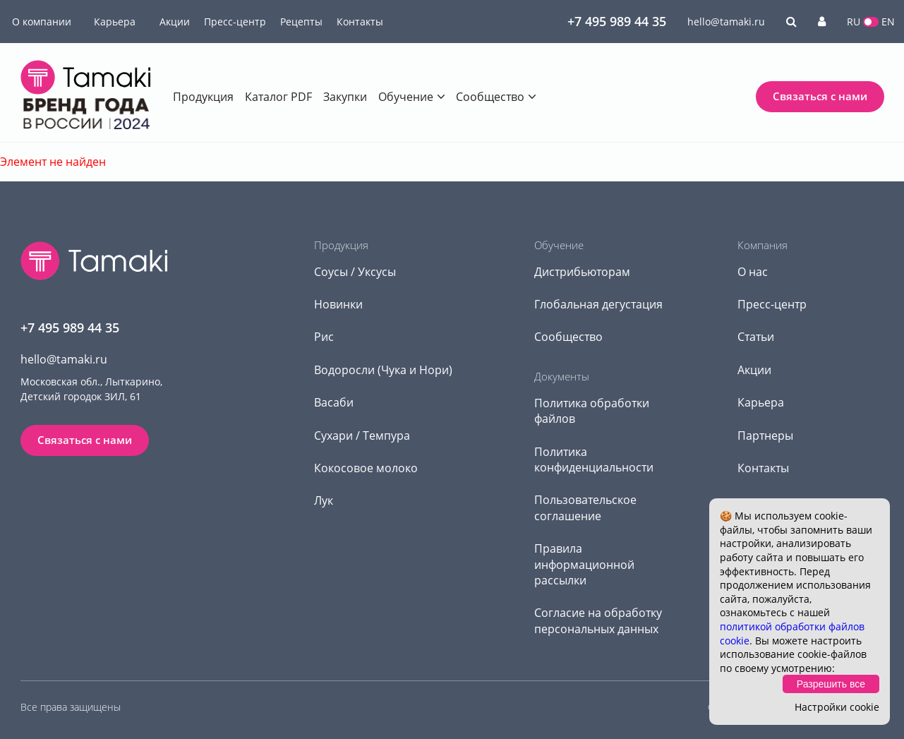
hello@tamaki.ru (726, 21)
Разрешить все (831, 684)
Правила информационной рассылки (584, 564)
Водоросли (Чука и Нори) (383, 370)
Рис (324, 336)
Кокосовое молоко (366, 468)
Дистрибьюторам (582, 272)
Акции (174, 21)
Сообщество (490, 96)
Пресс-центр (235, 21)
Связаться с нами (820, 96)
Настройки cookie (837, 707)
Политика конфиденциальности (593, 459)
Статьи (755, 336)
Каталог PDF (278, 96)
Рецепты (301, 21)
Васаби (334, 402)
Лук (323, 500)
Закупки (345, 96)
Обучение (405, 96)
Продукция (203, 96)
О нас (752, 272)
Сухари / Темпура (362, 435)
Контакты (360, 21)
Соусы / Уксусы (355, 272)
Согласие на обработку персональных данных (598, 620)
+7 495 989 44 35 (616, 21)
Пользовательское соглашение (585, 507)
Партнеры (765, 435)
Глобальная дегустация (598, 304)
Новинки (338, 304)
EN (888, 21)
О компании (41, 21)
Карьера (114, 21)
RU (853, 21)
